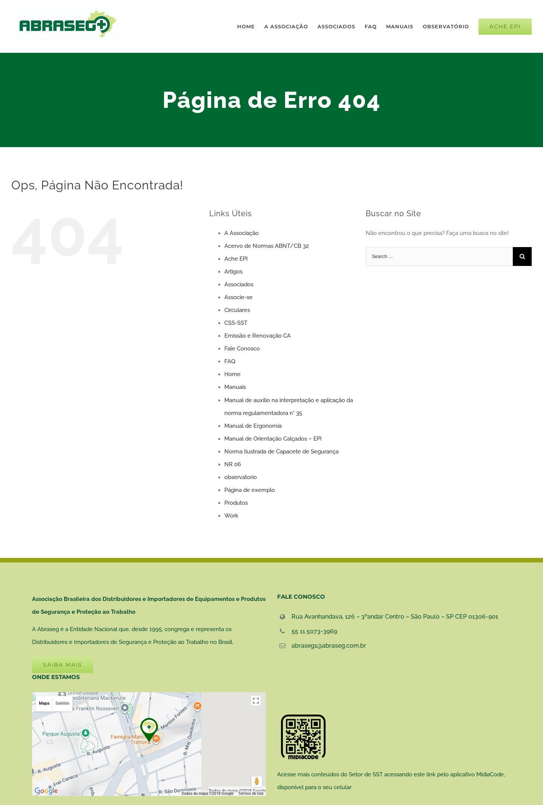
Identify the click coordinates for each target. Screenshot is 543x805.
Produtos (236, 502)
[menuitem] (250, 26)
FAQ (229, 361)
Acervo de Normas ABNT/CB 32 (266, 246)
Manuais (235, 387)
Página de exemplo (249, 490)
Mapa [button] (44, 703)
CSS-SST (235, 323)
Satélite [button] (62, 703)
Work (231, 515)
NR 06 (232, 464)
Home (232, 374)
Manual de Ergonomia (253, 425)
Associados (238, 284)
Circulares (237, 310)
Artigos (233, 271)
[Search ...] (439, 256)
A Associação (241, 233)
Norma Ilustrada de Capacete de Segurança (281, 451)
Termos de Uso (251, 793)
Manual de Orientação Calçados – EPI (273, 438)
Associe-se (238, 297)
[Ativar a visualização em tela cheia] (256, 700)
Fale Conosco (242, 348)
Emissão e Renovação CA (257, 335)
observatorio (240, 477)
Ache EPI (236, 258)
